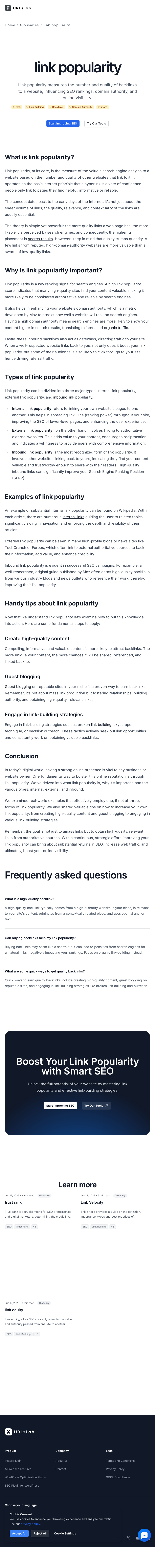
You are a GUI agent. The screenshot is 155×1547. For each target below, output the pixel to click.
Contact (61, 1469)
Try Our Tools (96, 123)
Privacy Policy (115, 1469)
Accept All (19, 1533)
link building (101, 724)
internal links (73, 517)
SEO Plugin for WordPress (22, 1485)
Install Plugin (13, 1460)
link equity (14, 1310)
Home (10, 25)
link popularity (57, 25)
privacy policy (30, 1524)
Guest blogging (18, 686)
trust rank (13, 1202)
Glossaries (29, 25)
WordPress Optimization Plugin (25, 1477)
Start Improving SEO (63, 123)
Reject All (40, 1533)
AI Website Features (18, 1469)
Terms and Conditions (120, 1460)
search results (40, 239)
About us (61, 1460)
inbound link (63, 397)
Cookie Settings (65, 1533)
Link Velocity (92, 1202)
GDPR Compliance (118, 1477)
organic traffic (116, 328)
